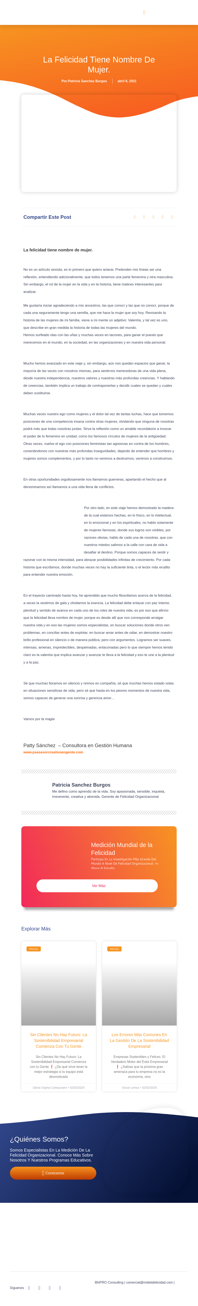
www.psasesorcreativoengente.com (53, 752)
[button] (144, 12)
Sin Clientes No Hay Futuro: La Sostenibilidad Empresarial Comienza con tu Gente (58, 1041)
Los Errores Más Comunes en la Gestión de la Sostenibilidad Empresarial (139, 1041)
